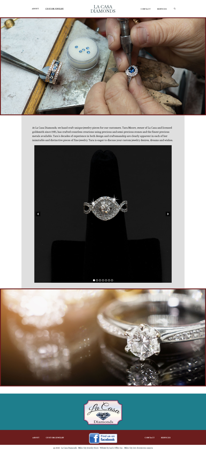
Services (166, 437)
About (36, 437)
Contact (150, 437)
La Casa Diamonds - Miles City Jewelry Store (80, 447)
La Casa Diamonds (103, 9)
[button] (38, 214)
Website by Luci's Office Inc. (111, 447)
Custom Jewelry (55, 437)
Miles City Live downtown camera (138, 447)
